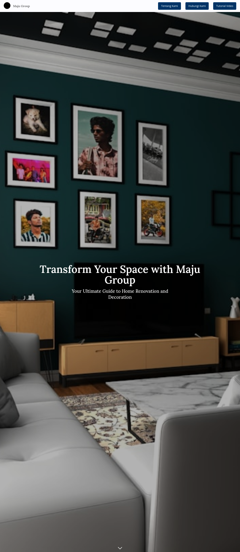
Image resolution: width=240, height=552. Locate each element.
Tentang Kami (169, 6)
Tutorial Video (224, 6)
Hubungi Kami (197, 6)
